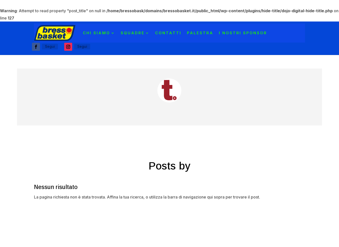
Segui (50, 46)
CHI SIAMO (96, 32)
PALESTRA (200, 32)
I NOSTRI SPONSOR (243, 32)
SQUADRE (133, 32)
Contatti (168, 32)
